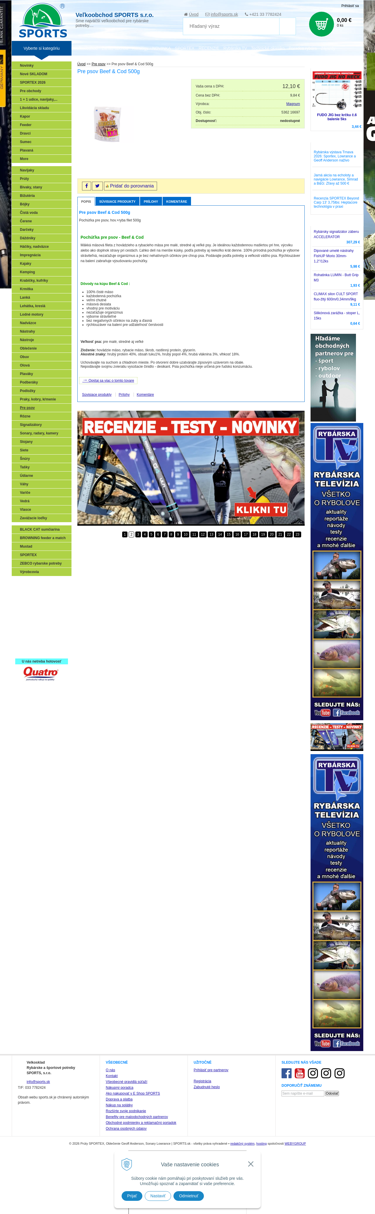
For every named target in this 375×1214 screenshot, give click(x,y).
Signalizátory (31, 425)
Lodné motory (31, 314)
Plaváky (26, 374)
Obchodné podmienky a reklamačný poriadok (141, 1123)
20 (272, 534)
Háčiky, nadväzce (34, 247)
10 (186, 534)
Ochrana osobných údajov (126, 1129)
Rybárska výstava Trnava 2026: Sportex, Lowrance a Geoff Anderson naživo (335, 156)
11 (194, 534)
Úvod (194, 14)
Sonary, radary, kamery (39, 433)
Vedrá (25, 501)
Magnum (293, 104)
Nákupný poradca (119, 1088)
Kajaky (25, 264)
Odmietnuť (188, 1196)
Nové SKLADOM (33, 74)
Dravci (25, 133)
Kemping (27, 272)
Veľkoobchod (86, 48)
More (24, 159)
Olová (25, 365)
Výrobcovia (29, 572)
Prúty (24, 179)
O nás (110, 1070)
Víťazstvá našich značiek (42, 626)
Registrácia (202, 1081)
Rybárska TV (235, 48)
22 (289, 534)
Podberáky (29, 382)
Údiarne (26, 476)
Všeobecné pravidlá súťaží (126, 1082)
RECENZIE (209, 48)
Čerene (26, 221)
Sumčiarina (30, 617)
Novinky (27, 65)
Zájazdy (328, 48)
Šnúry (25, 459)
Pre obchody (30, 91)
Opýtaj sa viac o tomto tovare (108, 380)
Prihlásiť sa (350, 6)
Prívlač (27, 592)
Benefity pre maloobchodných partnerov (137, 1117)
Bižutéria (27, 196)
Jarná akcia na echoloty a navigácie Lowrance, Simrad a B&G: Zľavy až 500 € (336, 179)
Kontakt (112, 1076)
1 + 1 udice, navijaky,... (38, 99)
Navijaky (27, 170)
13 (211, 534)
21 (280, 534)
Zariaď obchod (115, 48)
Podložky (27, 391)
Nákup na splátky (119, 1105)
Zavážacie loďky (33, 518)
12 (203, 534)
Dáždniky (27, 238)
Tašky (25, 467)
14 (220, 534)
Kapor (25, 116)
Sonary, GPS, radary (38, 583)
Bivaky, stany (31, 187)
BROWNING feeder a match (43, 538)
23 (297, 534)
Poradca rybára (303, 48)
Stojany (26, 442)
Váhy (24, 484)
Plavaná (26, 150)
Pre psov (27, 408)
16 (237, 534)
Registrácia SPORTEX (39, 651)
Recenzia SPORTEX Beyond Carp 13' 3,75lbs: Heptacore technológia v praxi (336, 202)
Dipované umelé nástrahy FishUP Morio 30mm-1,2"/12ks (334, 256)
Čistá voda (29, 213)
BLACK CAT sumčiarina (40, 529)
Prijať (132, 1196)
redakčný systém (242, 1143)
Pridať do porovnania (132, 185)
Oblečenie (28, 348)
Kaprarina (29, 609)
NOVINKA (161, 48)
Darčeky (27, 230)
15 (229, 534)
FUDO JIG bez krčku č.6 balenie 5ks (337, 117)
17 (246, 534)
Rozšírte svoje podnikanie (126, 1111)
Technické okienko (267, 48)
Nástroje (27, 340)
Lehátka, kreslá (32, 306)
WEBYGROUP (295, 1143)
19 (263, 534)
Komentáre (176, 201)
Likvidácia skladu (34, 108)
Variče (25, 493)
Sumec (25, 142)
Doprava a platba (119, 1099)
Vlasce (25, 510)
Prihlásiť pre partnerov (211, 1070)
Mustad (26, 546)
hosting (261, 1143)
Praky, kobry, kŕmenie (38, 399)
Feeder (25, 125)
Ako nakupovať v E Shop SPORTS (133, 1093)
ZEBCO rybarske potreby (41, 563)
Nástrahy (27, 331)
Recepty (28, 643)
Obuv (24, 357)
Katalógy (140, 48)
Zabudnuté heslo (207, 1087)
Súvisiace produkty (117, 201)
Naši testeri (30, 634)
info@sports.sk (224, 14)
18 (254, 534)
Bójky (25, 204)
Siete (24, 450)
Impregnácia (30, 255)
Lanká (25, 297)
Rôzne (25, 416)
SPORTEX (28, 555)
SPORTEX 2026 (32, 82)
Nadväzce (28, 323)
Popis (86, 201)
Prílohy (151, 201)
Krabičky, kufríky (34, 280)
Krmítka (26, 289)
